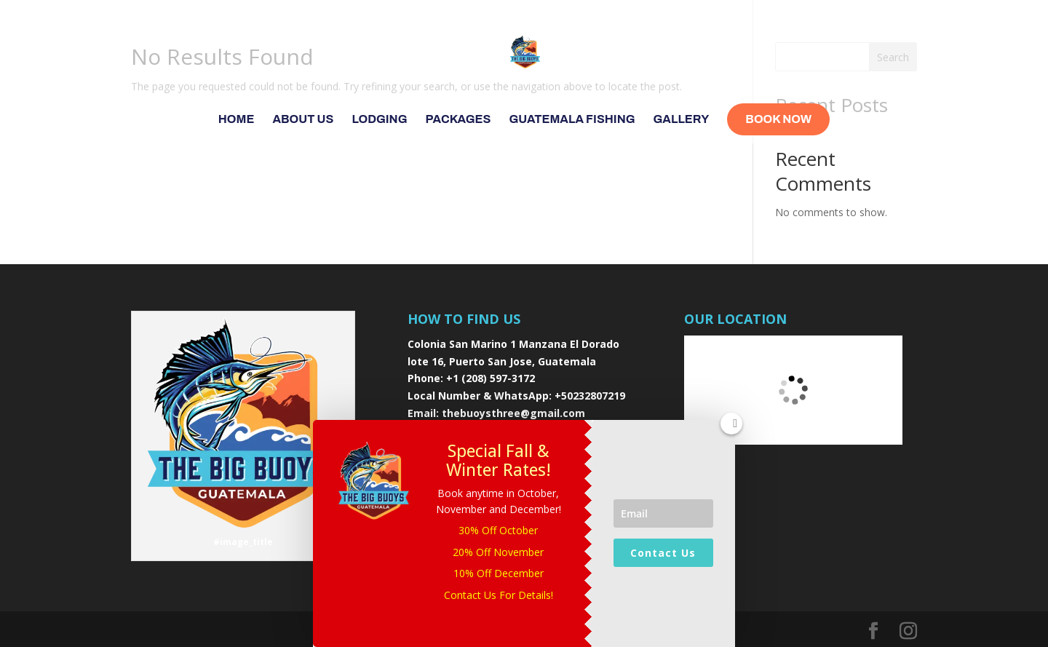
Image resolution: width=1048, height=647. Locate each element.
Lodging (379, 119)
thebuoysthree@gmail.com (513, 413)
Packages (458, 119)
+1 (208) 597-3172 (490, 378)
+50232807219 (590, 395)
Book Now (778, 119)
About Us (302, 119)
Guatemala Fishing (572, 119)
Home (236, 119)
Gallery (682, 119)
